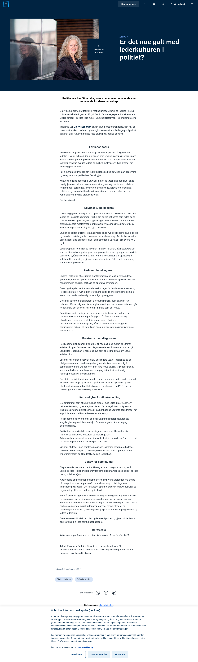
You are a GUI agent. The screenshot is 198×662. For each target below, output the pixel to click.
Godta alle (120, 656)
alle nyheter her (106, 605)
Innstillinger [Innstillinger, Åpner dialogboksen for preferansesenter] (77, 656)
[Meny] (192, 4)
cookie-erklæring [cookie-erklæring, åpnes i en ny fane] (85, 649)
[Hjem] (6, 4)
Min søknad (177, 4)
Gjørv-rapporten (82, 127)
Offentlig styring (84, 579)
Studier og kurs (128, 4)
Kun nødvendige (99, 656)
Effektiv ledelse (64, 579)
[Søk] (145, 4)
